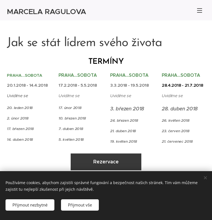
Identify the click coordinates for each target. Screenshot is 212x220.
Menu (199, 10)
